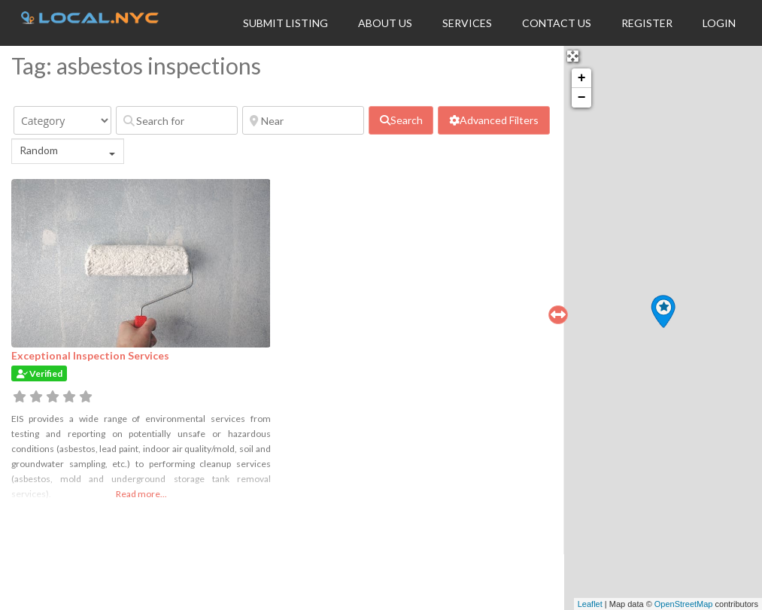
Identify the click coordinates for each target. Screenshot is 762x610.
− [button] (582, 98)
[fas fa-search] (401, 120)
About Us (385, 23)
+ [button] (582, 78)
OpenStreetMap (683, 603)
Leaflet (590, 603)
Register (646, 23)
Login (719, 23)
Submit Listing (285, 23)
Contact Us (556, 23)
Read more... (141, 493)
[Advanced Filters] (493, 120)
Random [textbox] (39, 150)
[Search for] (177, 120)
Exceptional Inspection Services (90, 355)
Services (467, 23)
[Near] (303, 120)
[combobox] (67, 151)
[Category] (62, 120)
